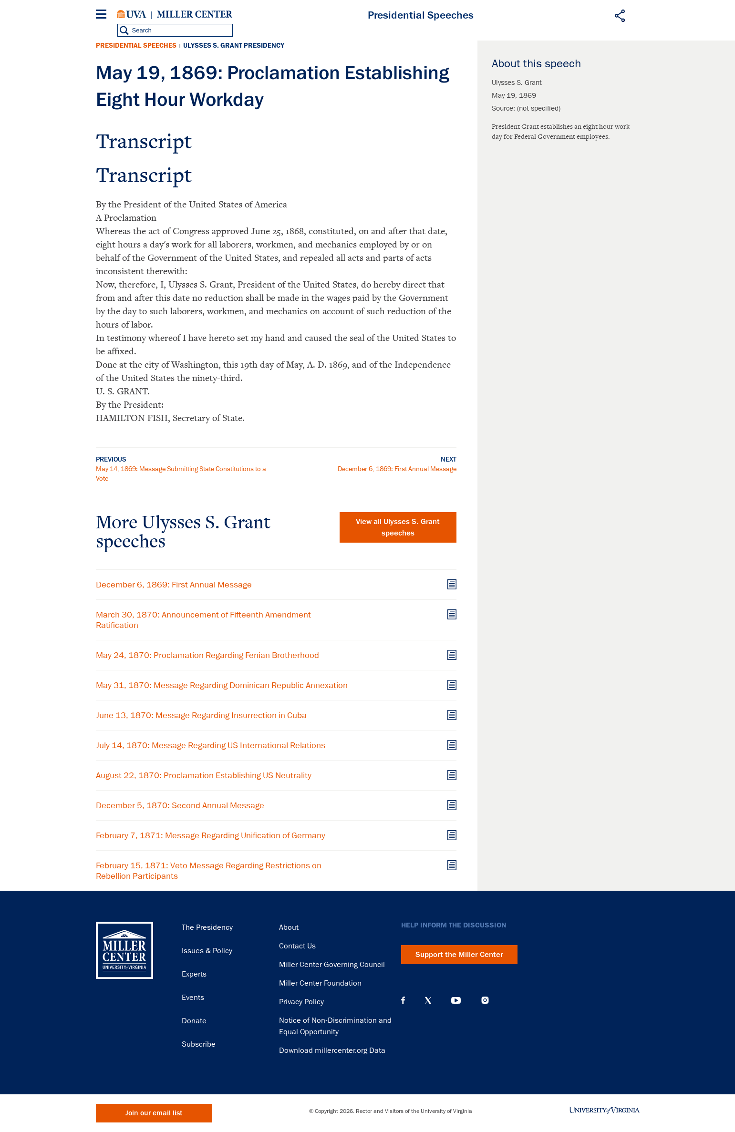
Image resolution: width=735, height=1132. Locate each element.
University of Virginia (131, 14)
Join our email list (153, 1113)
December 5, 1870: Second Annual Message (180, 805)
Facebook (403, 1000)
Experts (194, 974)
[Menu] (103, 15)
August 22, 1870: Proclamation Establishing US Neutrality (203, 775)
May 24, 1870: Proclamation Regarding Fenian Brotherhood (207, 655)
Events (193, 997)
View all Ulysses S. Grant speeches (398, 527)
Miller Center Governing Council (332, 964)
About (289, 927)
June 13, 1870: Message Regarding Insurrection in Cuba (201, 715)
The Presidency (207, 927)
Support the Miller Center (459, 954)
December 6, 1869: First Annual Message (397, 468)
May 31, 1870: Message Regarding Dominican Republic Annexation (222, 685)
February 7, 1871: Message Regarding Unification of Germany (210, 835)
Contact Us (297, 946)
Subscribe (199, 1044)
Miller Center (194, 14)
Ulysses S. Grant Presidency (233, 45)
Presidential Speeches (136, 45)
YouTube (456, 1000)
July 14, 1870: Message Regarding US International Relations (210, 745)
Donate (194, 1021)
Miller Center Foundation (320, 983)
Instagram (485, 1000)
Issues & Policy (207, 951)
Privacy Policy (301, 1002)
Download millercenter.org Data (332, 1050)
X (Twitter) (428, 1000)
